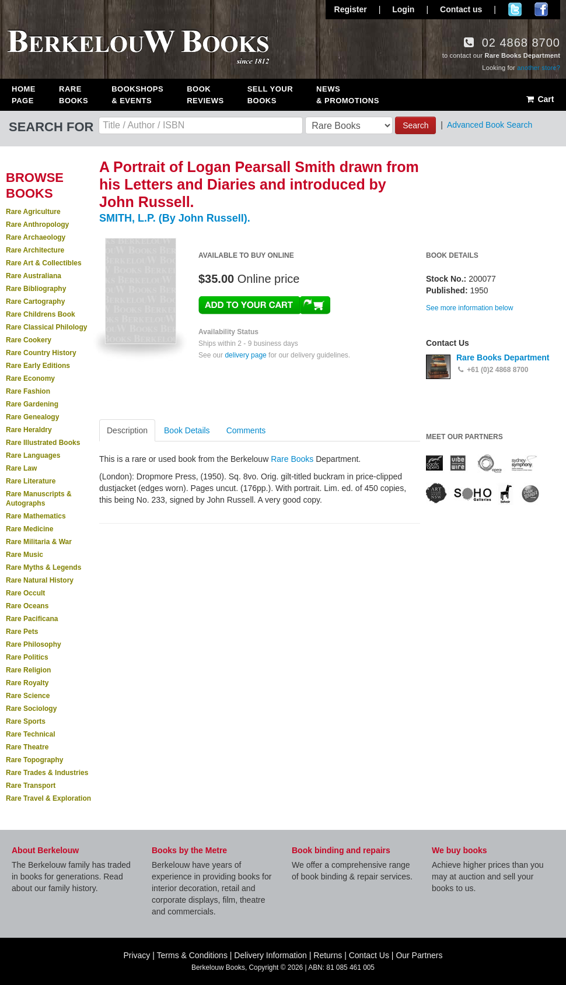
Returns (327, 955)
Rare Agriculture (33, 212)
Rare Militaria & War (39, 542)
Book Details (187, 430)
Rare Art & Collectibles (44, 263)
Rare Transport (30, 785)
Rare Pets (22, 632)
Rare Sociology (31, 708)
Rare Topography (34, 760)
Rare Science (28, 696)
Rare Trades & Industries (47, 773)
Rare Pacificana (32, 619)
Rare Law (21, 468)
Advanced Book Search (489, 124)
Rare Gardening (32, 404)
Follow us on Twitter (515, 9)
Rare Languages (33, 455)
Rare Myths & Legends (43, 567)
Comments (246, 430)
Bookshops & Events (137, 95)
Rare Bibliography (36, 289)
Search (415, 125)
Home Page (24, 95)
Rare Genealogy (32, 417)
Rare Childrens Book (40, 314)
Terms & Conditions (192, 955)
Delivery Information (270, 955)
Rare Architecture (35, 250)
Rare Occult (25, 593)
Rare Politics (27, 657)
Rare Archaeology (35, 237)
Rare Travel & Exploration (48, 798)
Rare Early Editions (38, 366)
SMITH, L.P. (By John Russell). (174, 218)
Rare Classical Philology (46, 327)
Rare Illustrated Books (43, 443)
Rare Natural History (40, 580)
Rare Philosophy (33, 644)
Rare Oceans (27, 606)
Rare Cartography (35, 301)
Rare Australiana (33, 276)
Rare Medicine (29, 529)
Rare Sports (26, 721)
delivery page (245, 355)
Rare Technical (30, 734)
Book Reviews (205, 95)
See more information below (469, 308)
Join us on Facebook (541, 9)
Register (350, 9)
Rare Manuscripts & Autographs (39, 498)
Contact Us (369, 955)
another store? (538, 67)
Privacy (136, 955)
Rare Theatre (27, 747)
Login (403, 9)
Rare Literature (30, 481)
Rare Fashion (28, 391)
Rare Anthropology (37, 224)
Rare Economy (30, 378)
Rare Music (24, 555)
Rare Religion (28, 670)
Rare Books (73, 95)
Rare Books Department (503, 357)
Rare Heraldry (29, 430)
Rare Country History (41, 353)
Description (127, 430)
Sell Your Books (270, 95)
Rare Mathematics (36, 516)
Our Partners (419, 955)
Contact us (461, 9)
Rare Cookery (28, 340)
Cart (539, 99)
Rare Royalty (27, 683)
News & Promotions (347, 95)
